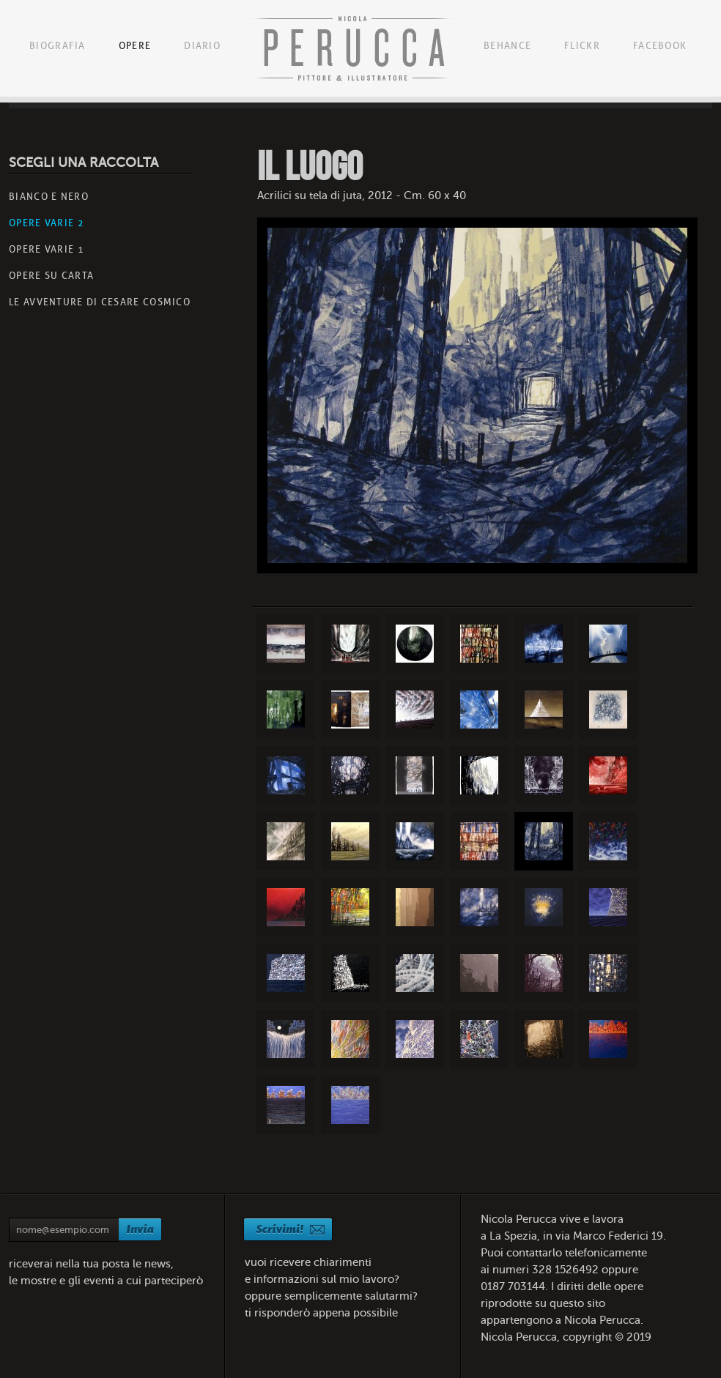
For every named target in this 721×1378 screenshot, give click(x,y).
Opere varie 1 (46, 249)
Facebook (660, 46)
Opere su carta (51, 275)
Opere (135, 46)
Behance (507, 46)
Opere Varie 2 (46, 223)
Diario (202, 46)
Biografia (57, 46)
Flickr (582, 46)
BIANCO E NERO (49, 196)
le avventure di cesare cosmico (100, 302)
